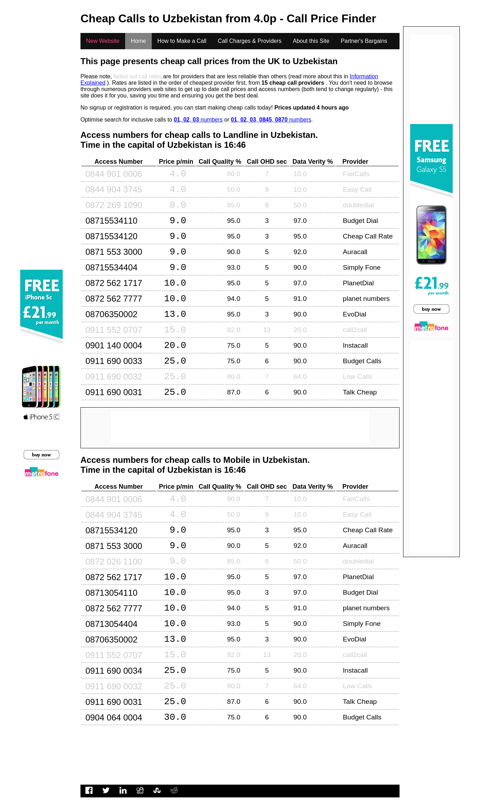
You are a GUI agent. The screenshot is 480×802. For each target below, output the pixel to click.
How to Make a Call (182, 41)
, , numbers (198, 120)
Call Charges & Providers (249, 41)
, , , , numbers (271, 120)
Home (138, 41)
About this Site (311, 41)
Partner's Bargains (364, 41)
